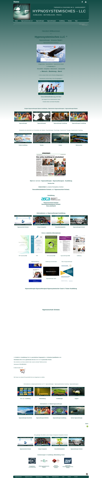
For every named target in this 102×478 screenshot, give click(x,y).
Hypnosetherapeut (51, 20)
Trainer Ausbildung (71, 288)
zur (51, 213)
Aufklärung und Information (51, 261)
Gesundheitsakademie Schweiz (41, 189)
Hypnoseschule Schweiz (62, 189)
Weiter (86, 423)
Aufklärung (79, 255)
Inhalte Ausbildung (23, 145)
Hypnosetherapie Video (51, 278)
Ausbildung (62, 20)
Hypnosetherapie (40, 20)
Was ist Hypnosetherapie (67, 261)
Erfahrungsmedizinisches (44, 466)
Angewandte (67, 465)
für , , (51, 454)
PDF (37, 255)
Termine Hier (51, 183)
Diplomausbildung (35, 261)
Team (76, 20)
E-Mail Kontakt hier (18, 367)
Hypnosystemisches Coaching (50, 42)
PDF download (23, 255)
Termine (70, 20)
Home (16, 20)
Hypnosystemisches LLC (27, 20)
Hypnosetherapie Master (71, 108)
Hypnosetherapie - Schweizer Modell (50, 40)
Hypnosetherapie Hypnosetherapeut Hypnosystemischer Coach (44, 288)
